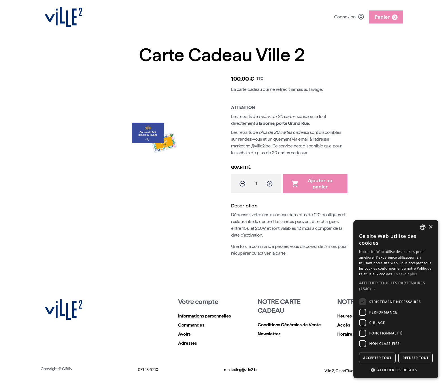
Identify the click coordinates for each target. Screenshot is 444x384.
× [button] (430, 227)
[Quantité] (256, 183)
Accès (343, 325)
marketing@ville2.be (241, 369)
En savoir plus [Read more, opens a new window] (405, 274)
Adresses (187, 343)
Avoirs (184, 334)
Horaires (345, 334)
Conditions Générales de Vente (289, 324)
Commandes (191, 325)
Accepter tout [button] (377, 357)
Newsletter (269, 333)
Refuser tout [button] (416, 357)
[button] (396, 286)
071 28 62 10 (148, 369)
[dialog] (395, 299)
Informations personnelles (204, 316)
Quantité (241, 167)
